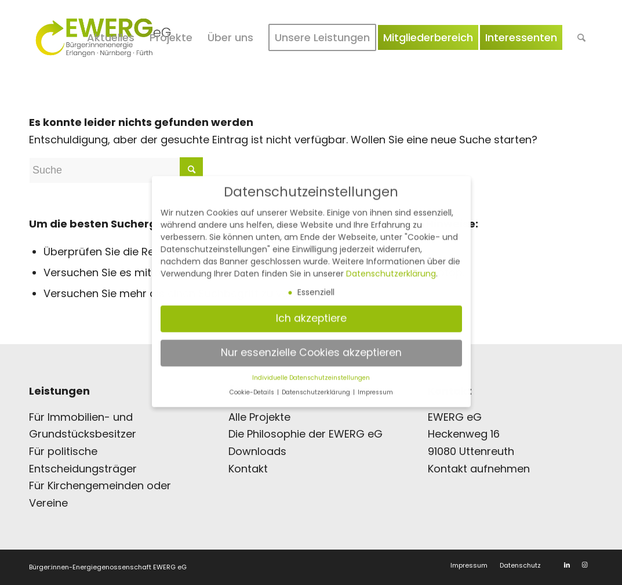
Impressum (375, 384)
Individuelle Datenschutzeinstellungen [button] (311, 369)
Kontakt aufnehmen (479, 468)
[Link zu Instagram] (584, 564)
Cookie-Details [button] (253, 384)
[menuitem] (110, 37)
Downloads (257, 451)
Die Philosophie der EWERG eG (305, 434)
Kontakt (248, 468)
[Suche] (581, 37)
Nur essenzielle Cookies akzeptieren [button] (311, 344)
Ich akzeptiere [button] (311, 310)
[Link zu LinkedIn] (567, 564)
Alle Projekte (259, 417)
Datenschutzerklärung (391, 265)
